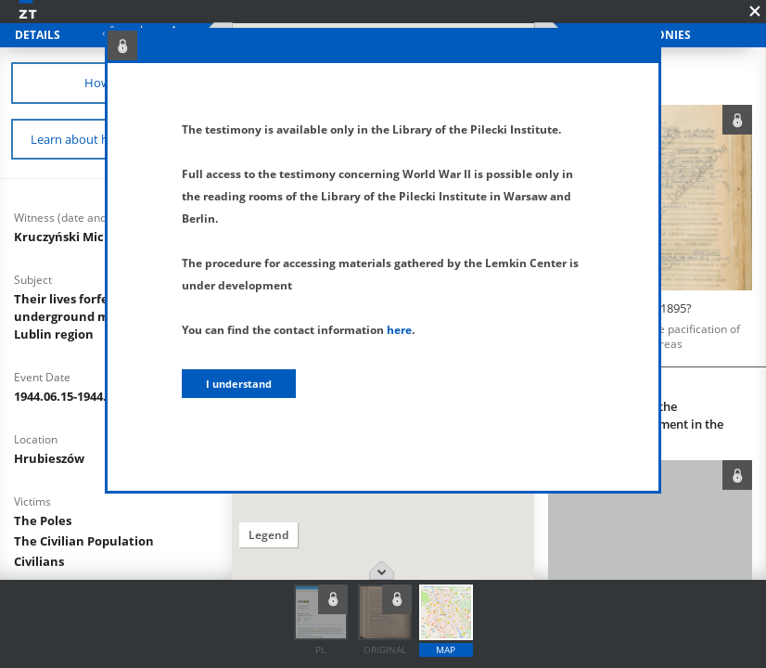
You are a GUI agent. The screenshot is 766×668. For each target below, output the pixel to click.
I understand (239, 384)
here (399, 330)
